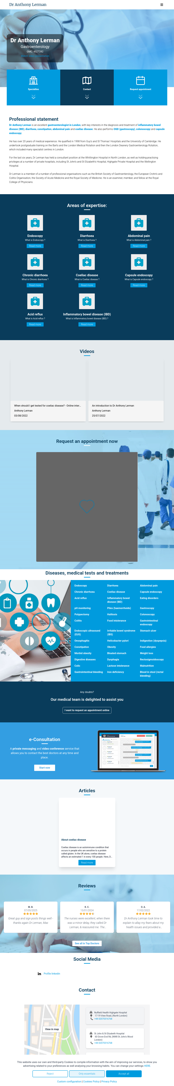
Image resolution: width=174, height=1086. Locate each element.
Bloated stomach (116, 653)
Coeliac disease (116, 591)
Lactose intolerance (118, 665)
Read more (35, 245)
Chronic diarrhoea (85, 591)
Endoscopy (81, 585)
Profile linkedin (52, 973)
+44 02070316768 (103, 1019)
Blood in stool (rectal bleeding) (151, 674)
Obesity (111, 646)
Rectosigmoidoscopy (152, 659)
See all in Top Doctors (87, 943)
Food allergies (148, 646)
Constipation (82, 646)
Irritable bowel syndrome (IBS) (121, 632)
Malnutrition (147, 665)
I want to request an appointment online (87, 710)
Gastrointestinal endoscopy (149, 622)
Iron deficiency (115, 672)
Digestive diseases (85, 659)
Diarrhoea (112, 585)
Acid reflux (81, 598)
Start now (44, 767)
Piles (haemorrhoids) (119, 608)
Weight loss (146, 653)
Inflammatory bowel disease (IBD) (118, 600)
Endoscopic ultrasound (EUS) (87, 632)
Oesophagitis (82, 640)
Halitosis (112, 614)
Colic (77, 665)
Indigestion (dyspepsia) (153, 640)
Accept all (123, 1073)
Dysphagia (113, 659)
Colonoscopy (147, 614)
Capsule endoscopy (151, 591)
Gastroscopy (147, 608)
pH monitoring (83, 608)
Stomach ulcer (148, 630)
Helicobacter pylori (118, 640)
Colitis (78, 620)
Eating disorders (149, 598)
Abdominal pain (149, 585)
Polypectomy (82, 614)
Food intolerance (116, 620)
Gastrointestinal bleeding (89, 672)
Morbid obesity (83, 653)
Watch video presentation (35, 55)
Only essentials (87, 1073)
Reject (50, 1073)
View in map (52, 1029)
